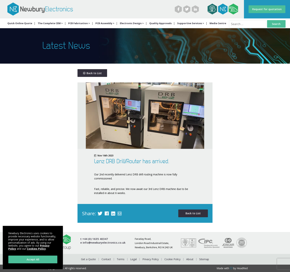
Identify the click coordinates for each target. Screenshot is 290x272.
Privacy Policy (150, 259)
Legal (133, 259)
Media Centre (218, 23)
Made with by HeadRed (232, 268)
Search (276, 24)
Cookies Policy (36, 248)
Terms (120, 259)
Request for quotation (267, 9)
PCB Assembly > (104, 23)
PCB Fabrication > (79, 23)
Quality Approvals (160, 23)
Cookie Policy (172, 259)
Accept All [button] (33, 259)
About (189, 259)
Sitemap (204, 259)
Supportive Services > (190, 23)
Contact (106, 259)
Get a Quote (88, 259)
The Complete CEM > (50, 23)
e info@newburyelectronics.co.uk (102, 242)
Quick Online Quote (19, 23)
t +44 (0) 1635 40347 (94, 239)
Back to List (92, 73)
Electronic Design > (132, 23)
